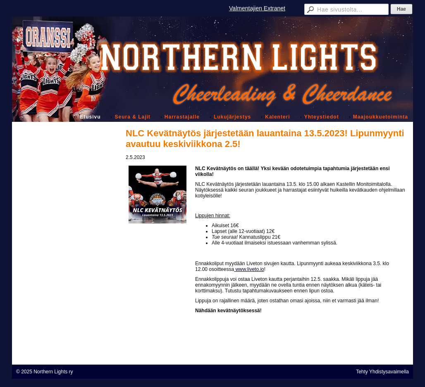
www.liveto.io (249, 269)
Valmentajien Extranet (257, 8)
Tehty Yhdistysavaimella (382, 372)
